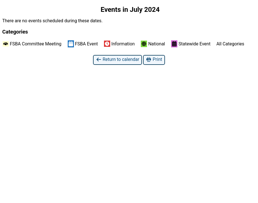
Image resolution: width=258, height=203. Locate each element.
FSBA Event (83, 43)
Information (119, 44)
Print (154, 60)
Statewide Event (191, 43)
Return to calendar (117, 60)
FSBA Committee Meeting (32, 44)
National (153, 44)
